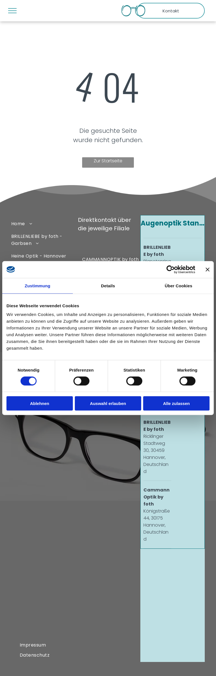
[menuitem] (42, 223)
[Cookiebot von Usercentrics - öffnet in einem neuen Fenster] (170, 269)
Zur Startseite (108, 161)
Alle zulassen (176, 403)
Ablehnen (39, 403)
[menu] (12, 10)
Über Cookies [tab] (178, 285)
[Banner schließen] (208, 269)
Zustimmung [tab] (37, 285)
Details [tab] (108, 285)
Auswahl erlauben (108, 403)
